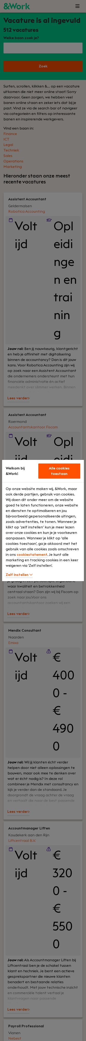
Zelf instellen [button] (19, 575)
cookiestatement (32, 554)
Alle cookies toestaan (59, 471)
